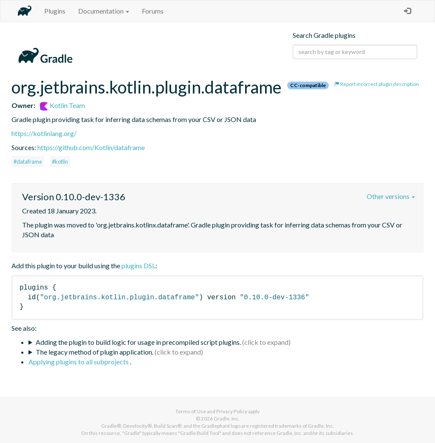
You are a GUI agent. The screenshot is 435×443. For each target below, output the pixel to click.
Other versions (391, 196)
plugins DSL (138, 265)
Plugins (54, 11)
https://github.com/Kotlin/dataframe (91, 147)
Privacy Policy (231, 411)
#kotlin (60, 161)
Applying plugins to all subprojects (79, 362)
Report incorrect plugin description (376, 84)
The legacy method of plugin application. (94, 352)
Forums (153, 11)
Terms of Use (190, 411)
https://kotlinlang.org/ (43, 133)
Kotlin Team (62, 105)
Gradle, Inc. (227, 418)
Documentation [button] (103, 11)
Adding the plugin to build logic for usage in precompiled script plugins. (138, 342)
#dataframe (28, 161)
